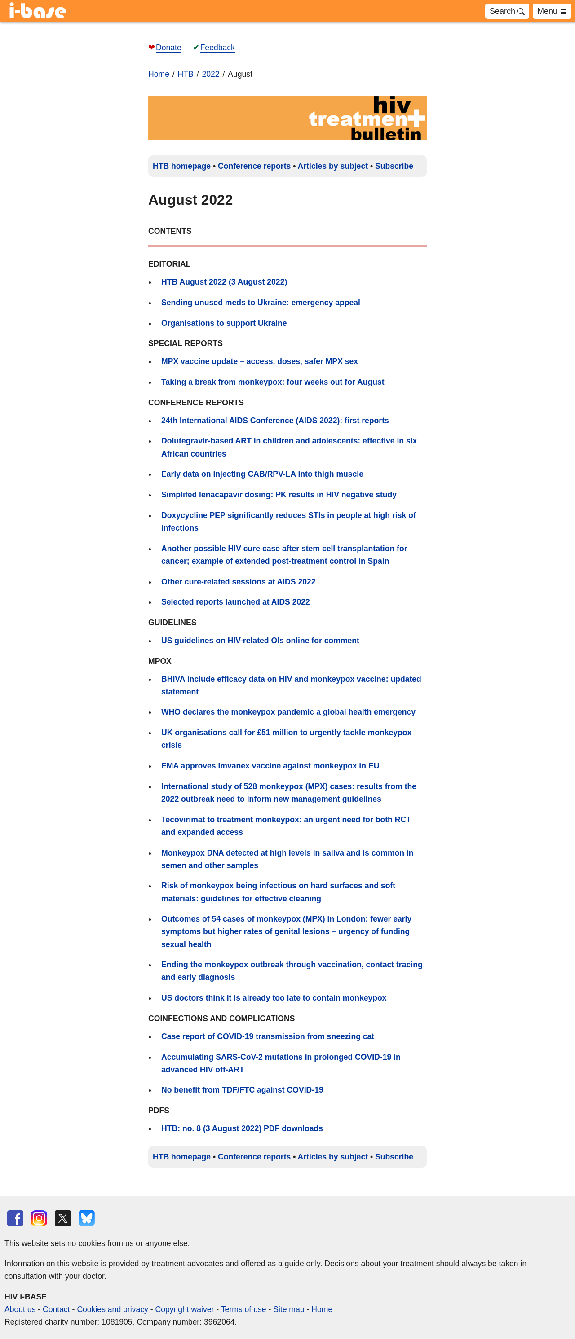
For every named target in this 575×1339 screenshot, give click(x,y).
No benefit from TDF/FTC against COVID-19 (242, 1089)
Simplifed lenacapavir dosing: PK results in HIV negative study (279, 494)
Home (158, 74)
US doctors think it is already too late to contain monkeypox (274, 997)
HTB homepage (182, 166)
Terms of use (243, 1309)
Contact (56, 1309)
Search (507, 11)
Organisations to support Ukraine (224, 323)
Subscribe (394, 166)
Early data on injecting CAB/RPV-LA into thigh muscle (262, 474)
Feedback (217, 47)
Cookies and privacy (112, 1309)
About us (19, 1309)
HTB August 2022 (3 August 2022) (224, 281)
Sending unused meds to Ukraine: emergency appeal (260, 302)
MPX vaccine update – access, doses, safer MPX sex (259, 361)
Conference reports (254, 166)
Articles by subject (333, 166)
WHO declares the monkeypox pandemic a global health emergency (288, 711)
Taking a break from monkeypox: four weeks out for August (273, 382)
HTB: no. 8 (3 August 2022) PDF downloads (242, 1128)
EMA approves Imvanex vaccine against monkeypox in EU (270, 765)
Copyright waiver (184, 1309)
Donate (168, 47)
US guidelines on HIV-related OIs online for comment (260, 640)
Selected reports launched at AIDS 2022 (235, 601)
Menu (552, 11)
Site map (288, 1309)
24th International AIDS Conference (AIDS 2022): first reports (275, 420)
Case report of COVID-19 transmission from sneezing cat (267, 1036)
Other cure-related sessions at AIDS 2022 (238, 581)
